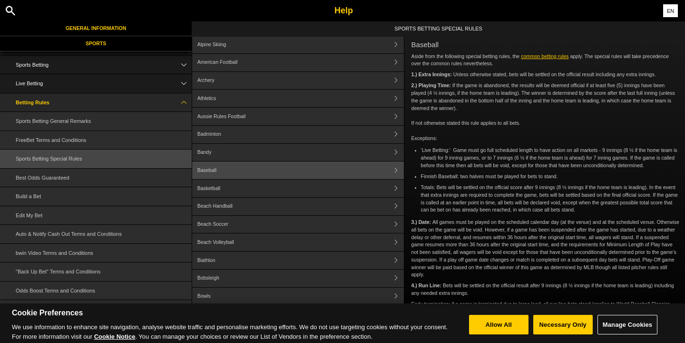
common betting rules (544, 56)
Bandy (300, 152)
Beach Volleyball (300, 242)
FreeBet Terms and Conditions (51, 140)
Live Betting (104, 83)
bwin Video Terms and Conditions (54, 253)
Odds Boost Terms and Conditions (55, 290)
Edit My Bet (29, 215)
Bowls (300, 296)
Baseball (300, 170)
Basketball (300, 188)
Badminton (300, 134)
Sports (96, 43)
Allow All (499, 330)
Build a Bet (28, 196)
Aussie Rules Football (300, 116)
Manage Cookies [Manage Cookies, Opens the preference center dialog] (627, 330)
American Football (300, 62)
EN (670, 11)
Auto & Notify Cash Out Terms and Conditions (69, 234)
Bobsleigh (300, 278)
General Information (96, 28)
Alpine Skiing (300, 44)
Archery (300, 81)
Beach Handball (300, 206)
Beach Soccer (300, 224)
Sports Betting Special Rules (49, 158)
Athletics (300, 98)
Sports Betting (104, 65)
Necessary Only (563, 330)
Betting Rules (104, 102)
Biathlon (300, 260)
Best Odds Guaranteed (42, 178)
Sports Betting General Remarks (53, 121)
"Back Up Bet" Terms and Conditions (58, 271)
